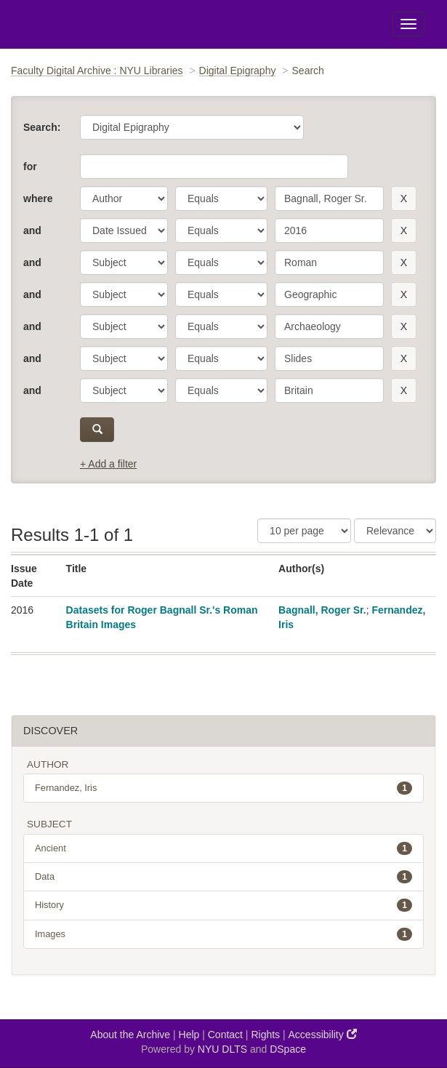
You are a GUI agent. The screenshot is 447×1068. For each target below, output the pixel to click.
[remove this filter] (403, 198)
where (37, 198)
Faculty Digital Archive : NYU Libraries (97, 70)
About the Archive (130, 1034)
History (223, 905)
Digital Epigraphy (237, 70)
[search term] (329, 198)
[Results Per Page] (304, 530)
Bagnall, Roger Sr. (322, 610)
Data (223, 876)
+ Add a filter (108, 464)
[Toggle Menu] (408, 24)
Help (189, 1034)
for (30, 166)
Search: (41, 127)
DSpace (288, 1049)
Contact (225, 1034)
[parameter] (124, 198)
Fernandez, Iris (223, 788)
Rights (265, 1034)
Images (223, 934)
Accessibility (323, 1034)
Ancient (223, 848)
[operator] (221, 198)
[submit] (97, 429)
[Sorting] (395, 530)
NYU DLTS (222, 1049)
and (32, 230)
